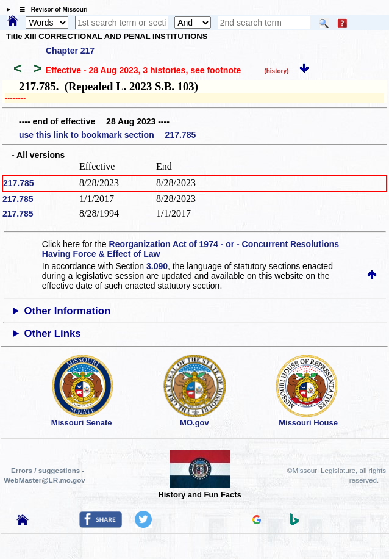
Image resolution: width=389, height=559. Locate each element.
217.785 (18, 183)
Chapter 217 (70, 51)
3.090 (157, 266)
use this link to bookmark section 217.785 (107, 135)
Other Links (52, 333)
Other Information (67, 311)
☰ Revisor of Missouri (50, 9)
